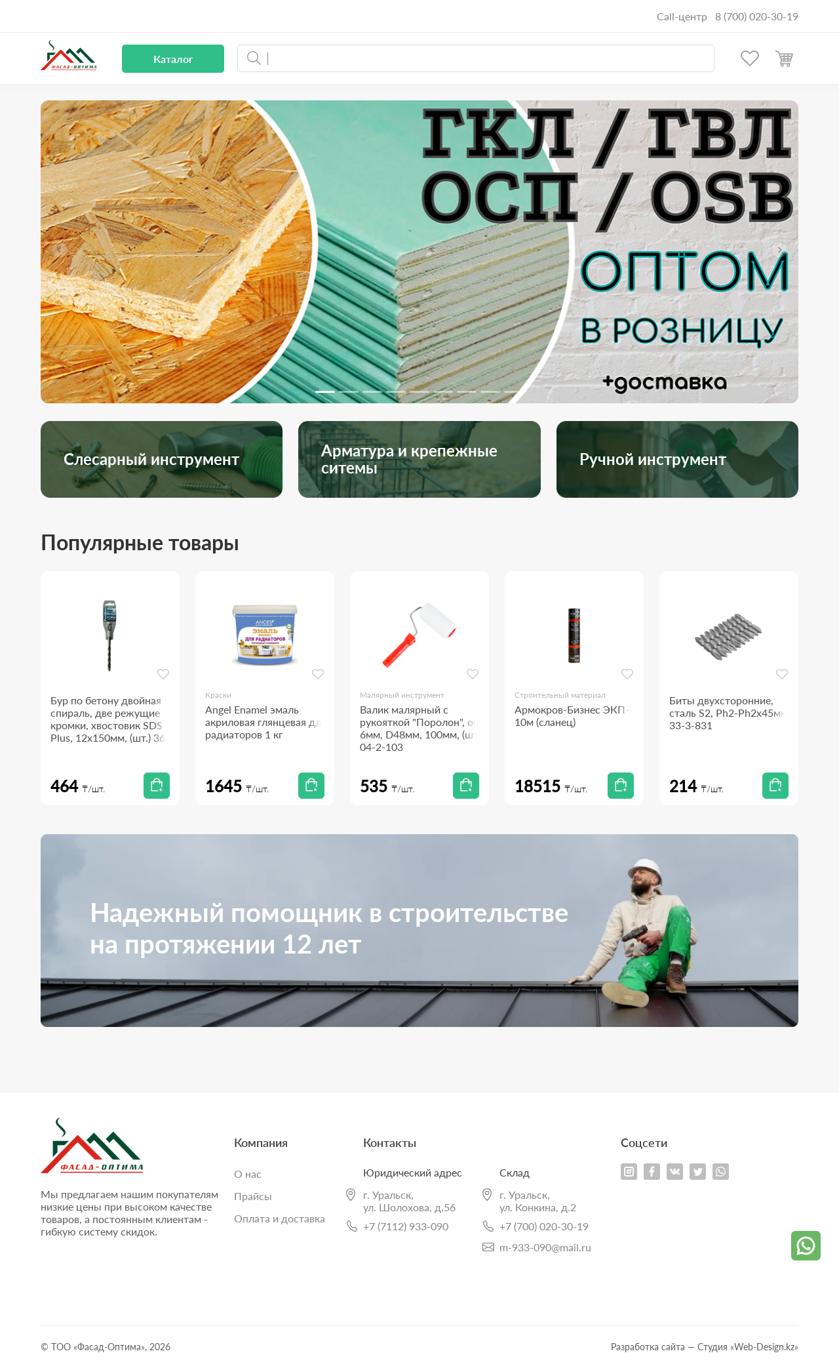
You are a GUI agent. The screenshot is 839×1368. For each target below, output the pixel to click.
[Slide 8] (490, 392)
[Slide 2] (349, 392)
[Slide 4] (396, 392)
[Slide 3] (372, 392)
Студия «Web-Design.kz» (747, 1346)
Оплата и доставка (279, 1218)
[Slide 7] (467, 392)
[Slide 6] (443, 392)
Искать (254, 58)
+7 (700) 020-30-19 (544, 1227)
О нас (248, 1173)
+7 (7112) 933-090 (405, 1227)
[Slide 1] (325, 392)
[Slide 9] (514, 392)
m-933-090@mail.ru (545, 1247)
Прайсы (253, 1196)
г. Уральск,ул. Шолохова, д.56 (409, 1200)
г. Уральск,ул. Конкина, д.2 (537, 1200)
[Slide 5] (419, 392)
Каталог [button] (173, 58)
